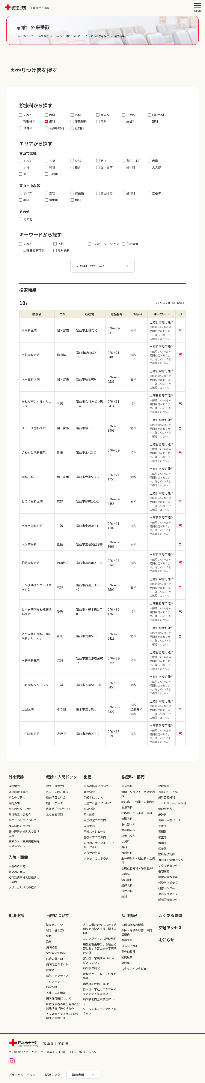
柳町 (24, 200)
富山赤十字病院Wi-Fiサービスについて (98, 960)
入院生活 (89, 826)
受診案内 (14, 786)
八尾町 (51, 174)
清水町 (51, 200)
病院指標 (51, 987)
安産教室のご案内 (95, 820)
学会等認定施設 (56, 953)
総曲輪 (77, 193)
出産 (87, 776)
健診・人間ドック (61, 776)
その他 (25, 219)
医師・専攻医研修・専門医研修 (136, 932)
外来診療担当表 (18, 792)
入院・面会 (18, 857)
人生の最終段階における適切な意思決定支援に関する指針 (99, 929)
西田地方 (104, 193)
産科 (101, 121)
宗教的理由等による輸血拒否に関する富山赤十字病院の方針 (99, 948)
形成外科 (156, 115)
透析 (59, 244)
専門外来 (14, 803)
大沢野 (154, 167)
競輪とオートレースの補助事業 (99, 976)
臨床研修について (20, 826)
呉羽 (50, 167)
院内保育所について (58, 998)
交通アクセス (170, 927)
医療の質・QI (54, 959)
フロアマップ (54, 981)
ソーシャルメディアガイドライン (99, 1011)
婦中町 (128, 167)
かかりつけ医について (22, 820)
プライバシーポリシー (24, 1075)
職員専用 (78, 1075)
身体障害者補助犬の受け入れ (24, 833)
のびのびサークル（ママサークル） (99, 845)
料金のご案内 (17, 797)
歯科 (50, 121)
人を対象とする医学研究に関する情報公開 (63, 1016)
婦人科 (103, 115)
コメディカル (129, 946)
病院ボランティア (57, 976)
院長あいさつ (54, 925)
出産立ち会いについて (98, 803)
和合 (76, 167)
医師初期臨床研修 (132, 925)
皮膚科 (128, 121)
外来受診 (16, 776)
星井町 (128, 193)
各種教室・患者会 (20, 814)
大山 (24, 174)
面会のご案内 (17, 872)
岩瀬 (153, 161)
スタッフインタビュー (135, 968)
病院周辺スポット (57, 964)
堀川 (76, 200)
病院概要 (51, 947)
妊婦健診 (89, 792)
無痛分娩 (89, 809)
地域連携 (16, 915)
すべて (25, 115)
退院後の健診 (92, 853)
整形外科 (27, 121)
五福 (50, 161)
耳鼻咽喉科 (54, 128)
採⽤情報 (129, 915)
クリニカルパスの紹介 (22, 887)
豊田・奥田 (131, 161)
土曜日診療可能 (31, 250)
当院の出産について (96, 786)
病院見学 (127, 957)
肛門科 (77, 128)
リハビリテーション (103, 244)
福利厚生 (127, 963)
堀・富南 (104, 167)
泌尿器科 (79, 121)
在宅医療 (130, 244)
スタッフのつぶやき (96, 858)
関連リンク (52, 1075)
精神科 (25, 128)
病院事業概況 (91, 968)
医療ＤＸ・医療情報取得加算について (24, 843)
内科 (50, 115)
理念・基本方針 (56, 786)
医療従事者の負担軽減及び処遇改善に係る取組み (63, 1006)
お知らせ (166, 939)
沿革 (49, 941)
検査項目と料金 (56, 797)
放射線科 (62, 250)
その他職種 (128, 951)
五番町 (154, 193)
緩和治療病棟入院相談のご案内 (24, 879)
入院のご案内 (17, 866)
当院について (57, 915)
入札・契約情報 (56, 993)
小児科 (128, 115)
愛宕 (50, 193)
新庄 (101, 161)
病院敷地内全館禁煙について (99, 1001)
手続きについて (93, 797)
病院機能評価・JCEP (96, 984)
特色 (49, 936)
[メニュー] (197, 7)
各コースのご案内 (57, 792)
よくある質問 (54, 814)
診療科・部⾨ (133, 776)
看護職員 (127, 940)
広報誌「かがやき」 (58, 809)
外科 (76, 115)
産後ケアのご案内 (95, 837)
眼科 (153, 121)
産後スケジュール (95, 831)
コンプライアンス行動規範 (99, 938)
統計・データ (54, 803)
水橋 (24, 167)
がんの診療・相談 (20, 809)
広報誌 (50, 970)
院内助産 (89, 814)
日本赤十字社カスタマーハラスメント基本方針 (99, 991)
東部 (76, 161)
